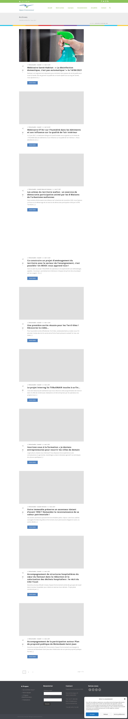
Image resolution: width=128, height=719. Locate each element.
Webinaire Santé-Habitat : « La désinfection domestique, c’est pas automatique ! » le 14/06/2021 (54, 68)
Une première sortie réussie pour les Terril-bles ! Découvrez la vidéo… (53, 326)
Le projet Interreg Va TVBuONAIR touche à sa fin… (53, 387)
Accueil (50, 8)
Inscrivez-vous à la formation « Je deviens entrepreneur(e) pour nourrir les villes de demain (53, 448)
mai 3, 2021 (47, 385)
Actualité (39, 65)
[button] (125, 699)
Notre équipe (26, 692)
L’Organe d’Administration (27, 696)
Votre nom (47, 697)
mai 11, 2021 (47, 258)
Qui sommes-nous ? (28, 690)
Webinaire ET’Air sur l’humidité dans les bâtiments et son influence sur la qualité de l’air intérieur (54, 131)
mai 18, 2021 (47, 127)
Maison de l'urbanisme (46, 189)
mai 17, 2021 (58, 189)
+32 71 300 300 (25, 1)
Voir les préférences (119, 714)
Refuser (106, 714)
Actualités (94, 8)
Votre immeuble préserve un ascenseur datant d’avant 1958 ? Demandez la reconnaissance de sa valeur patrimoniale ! (53, 512)
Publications (26, 700)
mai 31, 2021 (47, 65)
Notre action (60, 8)
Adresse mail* (48, 690)
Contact (103, 8)
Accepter (92, 714)
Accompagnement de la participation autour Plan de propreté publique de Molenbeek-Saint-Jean (53, 642)
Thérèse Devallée (32, 65)
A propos (70, 8)
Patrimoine (44, 506)
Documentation (82, 8)
